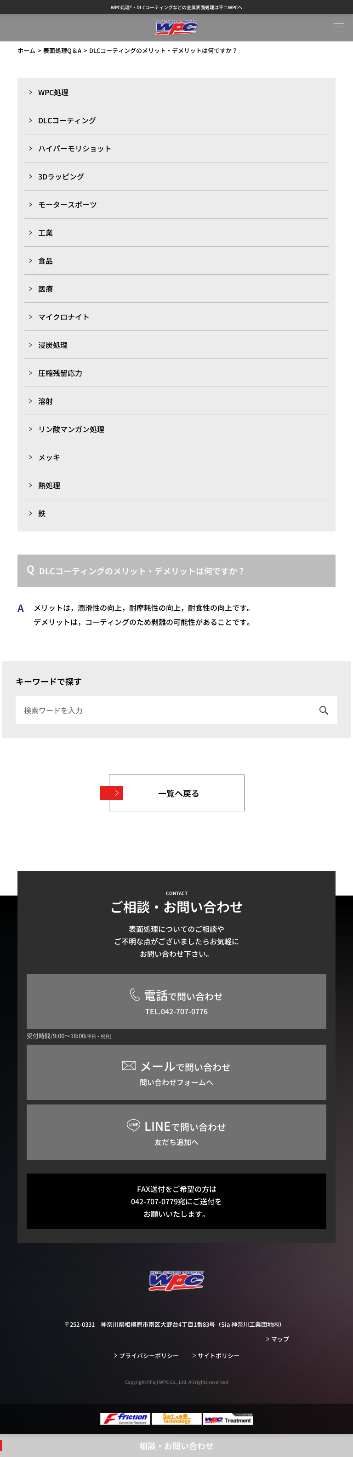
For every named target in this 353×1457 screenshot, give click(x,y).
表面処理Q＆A (62, 50)
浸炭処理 (53, 344)
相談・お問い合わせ (176, 1445)
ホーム (26, 50)
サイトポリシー (218, 1355)
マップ (280, 1339)
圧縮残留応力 (60, 372)
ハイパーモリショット (75, 148)
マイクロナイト (64, 316)
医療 (45, 288)
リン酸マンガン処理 (71, 428)
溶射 (45, 400)
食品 (45, 260)
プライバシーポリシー (149, 1355)
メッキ (49, 457)
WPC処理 (53, 92)
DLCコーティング (67, 120)
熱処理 (49, 485)
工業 (45, 232)
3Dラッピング (61, 176)
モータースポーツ (67, 204)
